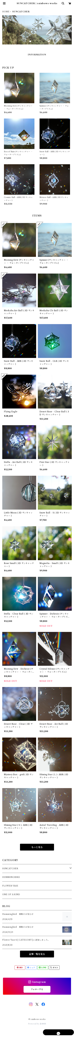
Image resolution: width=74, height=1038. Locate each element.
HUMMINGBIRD (11, 877)
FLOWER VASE (10, 886)
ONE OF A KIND (11, 894)
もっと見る (37, 847)
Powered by (37, 1024)
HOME (5, 11)
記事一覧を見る (37, 954)
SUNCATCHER (10, 868)
